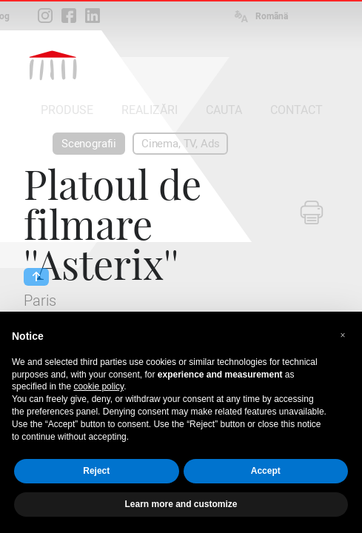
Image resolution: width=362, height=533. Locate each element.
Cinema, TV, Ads (180, 143)
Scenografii (88, 143)
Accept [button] (266, 471)
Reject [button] (96, 471)
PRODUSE (67, 110)
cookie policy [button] (98, 386)
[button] (343, 335)
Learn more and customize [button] (180, 504)
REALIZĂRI (149, 110)
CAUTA (224, 110)
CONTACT (296, 110)
